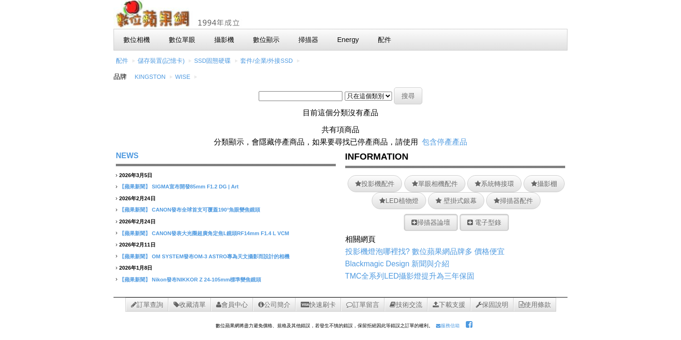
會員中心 (232, 304)
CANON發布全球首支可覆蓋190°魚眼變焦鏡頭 (206, 209)
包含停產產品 (444, 142)
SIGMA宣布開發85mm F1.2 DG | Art (195, 186)
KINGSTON (150, 77)
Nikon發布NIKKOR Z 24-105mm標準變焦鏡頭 (206, 279)
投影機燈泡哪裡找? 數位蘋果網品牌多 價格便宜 (425, 251)
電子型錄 (484, 222)
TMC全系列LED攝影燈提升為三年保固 (410, 276)
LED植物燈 (398, 200)
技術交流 (406, 304)
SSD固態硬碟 (212, 61)
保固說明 (492, 304)
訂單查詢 (147, 304)
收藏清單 (190, 304)
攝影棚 (544, 183)
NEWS (127, 156)
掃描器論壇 (430, 222)
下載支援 (449, 304)
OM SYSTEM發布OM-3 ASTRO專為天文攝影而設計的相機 (220, 256)
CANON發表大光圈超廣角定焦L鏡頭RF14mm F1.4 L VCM (220, 233)
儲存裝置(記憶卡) (161, 61)
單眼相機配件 (435, 183)
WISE (182, 77)
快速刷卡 (318, 304)
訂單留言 (362, 304)
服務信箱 (448, 325)
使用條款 (535, 304)
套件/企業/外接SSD (266, 61)
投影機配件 (374, 183)
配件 (122, 61)
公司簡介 (274, 304)
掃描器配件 (513, 200)
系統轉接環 (494, 183)
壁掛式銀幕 (456, 200)
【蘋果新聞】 (134, 186)
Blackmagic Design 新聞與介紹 (397, 264)
